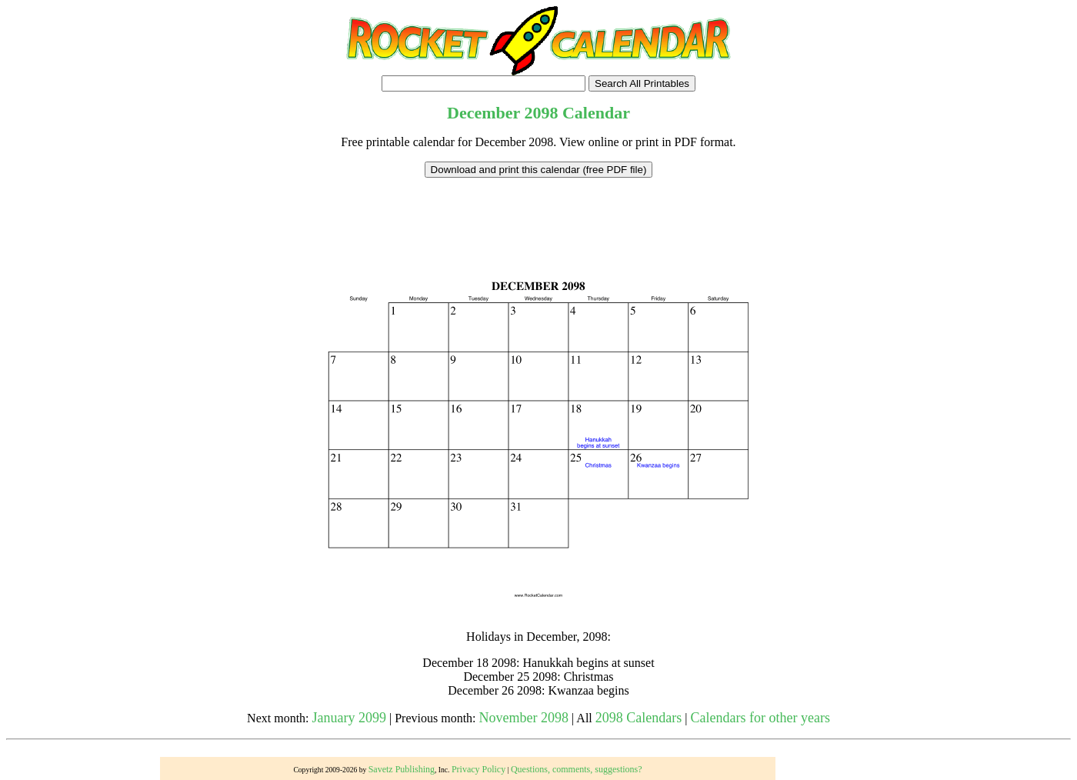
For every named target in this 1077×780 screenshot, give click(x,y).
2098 (541, 112)
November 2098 (524, 717)
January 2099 (349, 717)
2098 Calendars (638, 717)
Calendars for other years (759, 717)
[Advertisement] (538, 212)
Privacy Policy (478, 769)
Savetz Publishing (401, 769)
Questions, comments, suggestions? (576, 769)
